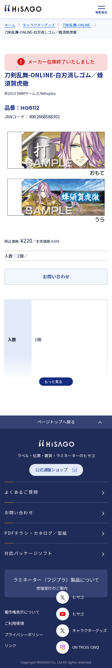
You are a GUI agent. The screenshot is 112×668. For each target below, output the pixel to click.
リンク (10, 645)
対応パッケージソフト (28, 553)
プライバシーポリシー (23, 634)
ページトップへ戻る (56, 422)
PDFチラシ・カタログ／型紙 (35, 533)
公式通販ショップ (51, 470)
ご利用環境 (14, 623)
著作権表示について (21, 612)
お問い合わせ (56, 276)
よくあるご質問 (21, 492)
